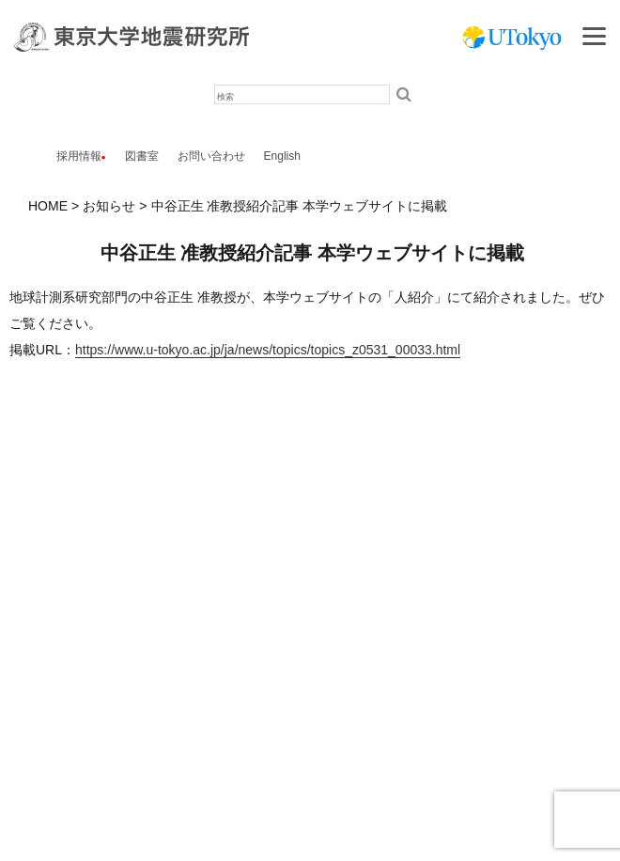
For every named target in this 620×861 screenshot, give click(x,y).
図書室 (142, 156)
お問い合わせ (211, 156)
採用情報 (78, 156)
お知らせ (109, 205)
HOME (48, 205)
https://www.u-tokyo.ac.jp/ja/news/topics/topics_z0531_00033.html (267, 349)
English (282, 156)
